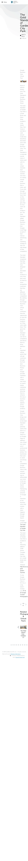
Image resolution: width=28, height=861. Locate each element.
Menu (4, 2)
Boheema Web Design (16, 654)
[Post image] (23, 627)
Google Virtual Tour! (20, 657)
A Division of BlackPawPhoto (17, 655)
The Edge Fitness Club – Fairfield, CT (23, 634)
